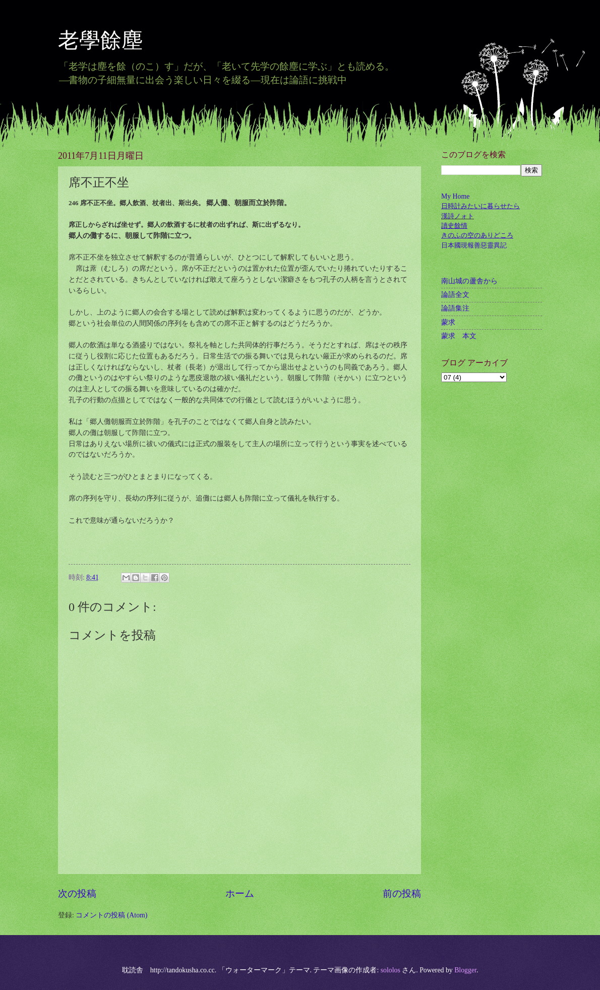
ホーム (239, 893)
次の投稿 (77, 893)
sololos (390, 970)
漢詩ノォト (457, 216)
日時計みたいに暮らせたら (480, 206)
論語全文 (455, 294)
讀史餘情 (454, 225)
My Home (455, 196)
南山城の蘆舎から (469, 281)
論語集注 (455, 308)
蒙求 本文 (458, 336)
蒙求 (448, 322)
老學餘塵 (111, 40)
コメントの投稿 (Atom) (111, 915)
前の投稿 (402, 893)
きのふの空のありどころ (477, 235)
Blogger (465, 970)
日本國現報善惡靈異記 (474, 245)
